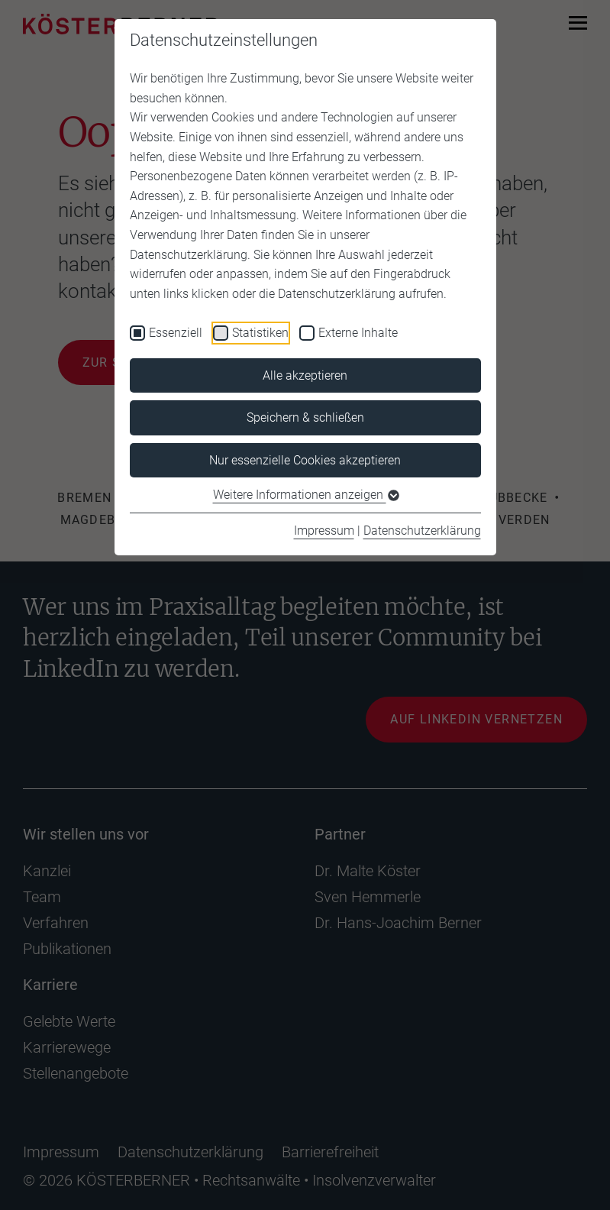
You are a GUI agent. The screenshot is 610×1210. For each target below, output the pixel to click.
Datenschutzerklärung (422, 530)
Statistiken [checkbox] (260, 332)
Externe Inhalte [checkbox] (358, 332)
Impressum (324, 530)
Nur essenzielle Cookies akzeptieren (305, 460)
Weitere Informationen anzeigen (305, 494)
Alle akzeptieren (305, 375)
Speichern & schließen (305, 417)
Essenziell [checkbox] (175, 332)
